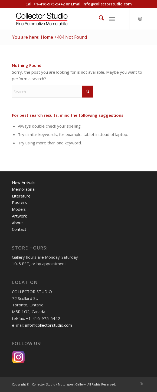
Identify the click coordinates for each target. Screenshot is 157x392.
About (17, 222)
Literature (21, 196)
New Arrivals (23, 182)
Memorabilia (23, 189)
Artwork (19, 216)
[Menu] (112, 18)
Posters (19, 202)
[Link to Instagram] (140, 19)
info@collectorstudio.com (107, 4)
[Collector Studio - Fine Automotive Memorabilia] (65, 19)
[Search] (98, 19)
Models (19, 209)
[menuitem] (98, 19)
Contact (19, 229)
